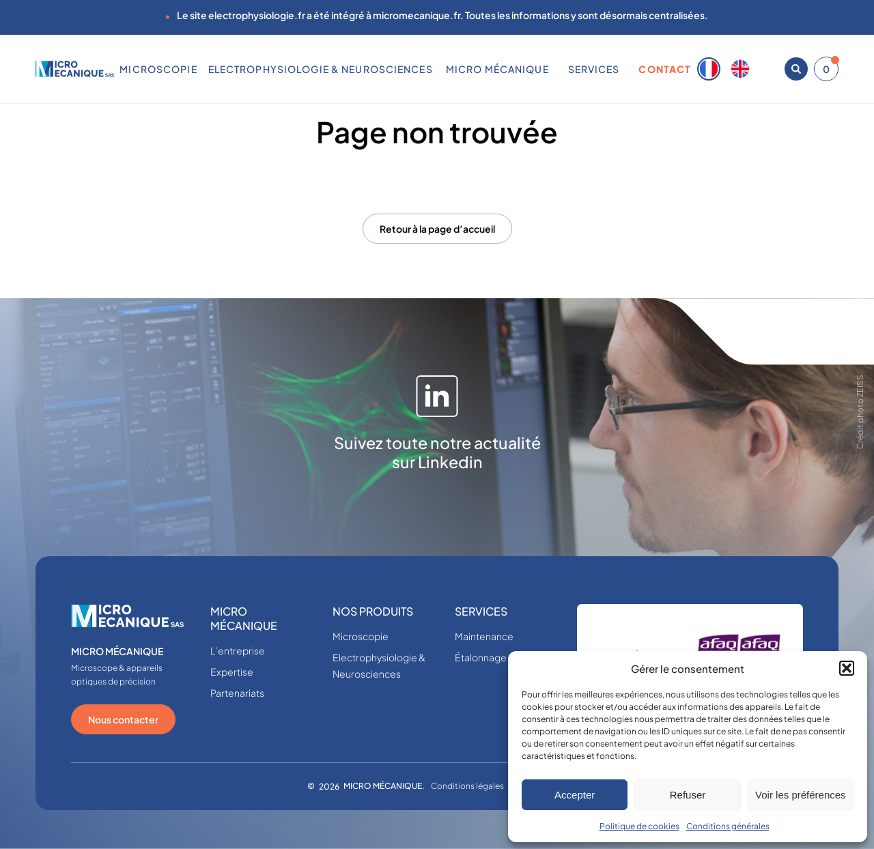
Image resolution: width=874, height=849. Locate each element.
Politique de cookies (639, 826)
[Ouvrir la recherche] (796, 69)
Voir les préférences (800, 795)
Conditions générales (728, 826)
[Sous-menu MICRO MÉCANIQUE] (553, 69)
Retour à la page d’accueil (437, 228)
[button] (847, 668)
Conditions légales (467, 786)
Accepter (574, 795)
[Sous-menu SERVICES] (625, 69)
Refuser (688, 795)
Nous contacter (123, 719)
